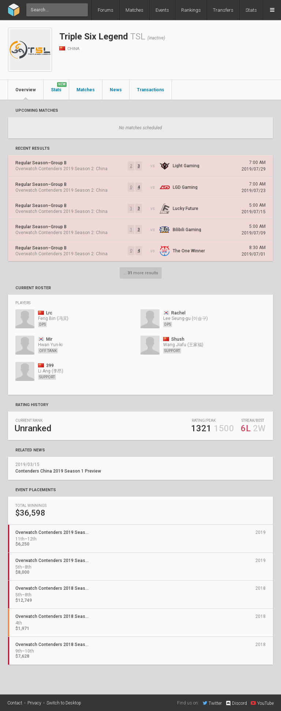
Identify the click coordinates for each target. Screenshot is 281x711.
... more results (140, 273)
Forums (105, 10)
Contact (14, 703)
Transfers (223, 10)
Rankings (191, 10)
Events (162, 10)
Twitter (212, 703)
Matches (134, 10)
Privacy (34, 703)
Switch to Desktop (63, 703)
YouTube (262, 703)
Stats (251, 10)
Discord (236, 703)
